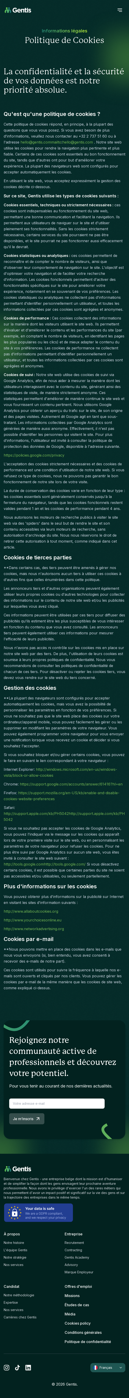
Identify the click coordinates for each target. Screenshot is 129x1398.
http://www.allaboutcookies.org (31, 911)
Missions (72, 1295)
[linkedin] (28, 1367)
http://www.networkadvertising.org (34, 928)
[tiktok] (17, 1367)
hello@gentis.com (77, 142)
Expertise (11, 1302)
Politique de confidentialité (88, 1341)
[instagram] (6, 1367)
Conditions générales (83, 1332)
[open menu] (119, 10)
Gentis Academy (77, 1257)
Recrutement (74, 1243)
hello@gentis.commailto (40, 142)
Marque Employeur (79, 1272)
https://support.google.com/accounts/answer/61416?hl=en (71, 784)
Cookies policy (78, 1323)
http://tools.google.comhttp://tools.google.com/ (45, 864)
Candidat (11, 1286)
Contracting (73, 1250)
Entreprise (74, 1234)
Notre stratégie (15, 1257)
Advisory (71, 1265)
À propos (12, 1234)
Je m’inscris (27, 1119)
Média (70, 1314)
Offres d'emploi (78, 1286)
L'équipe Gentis (15, 1250)
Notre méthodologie (19, 1295)
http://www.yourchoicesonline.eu (32, 920)
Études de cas (77, 1305)
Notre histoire (14, 1243)
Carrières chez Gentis (20, 1317)
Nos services (13, 1265)
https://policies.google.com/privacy (34, 455)
